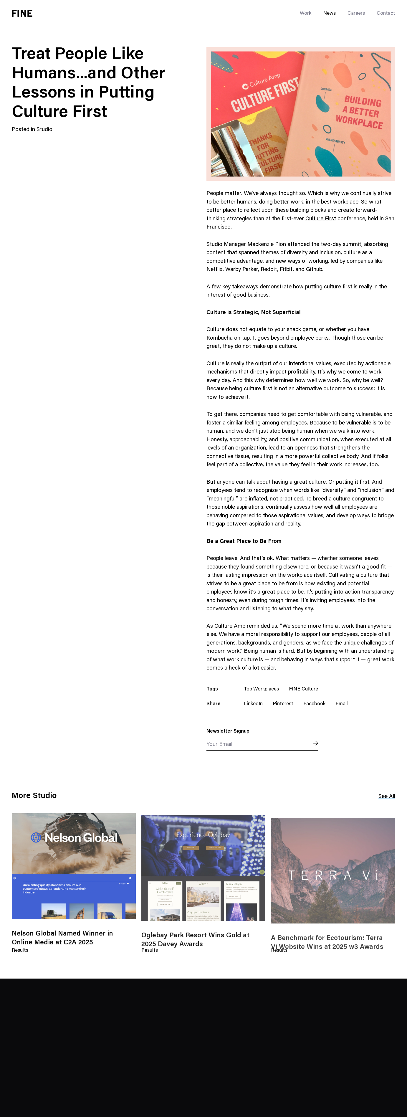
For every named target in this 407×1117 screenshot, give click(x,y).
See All (386, 797)
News (329, 13)
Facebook (314, 704)
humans (246, 202)
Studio (44, 130)
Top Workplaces (261, 689)
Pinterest (283, 704)
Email (341, 704)
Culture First (320, 219)
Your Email (219, 744)
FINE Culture (303, 689)
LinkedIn (253, 704)
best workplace (339, 202)
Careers (356, 13)
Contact (386, 13)
